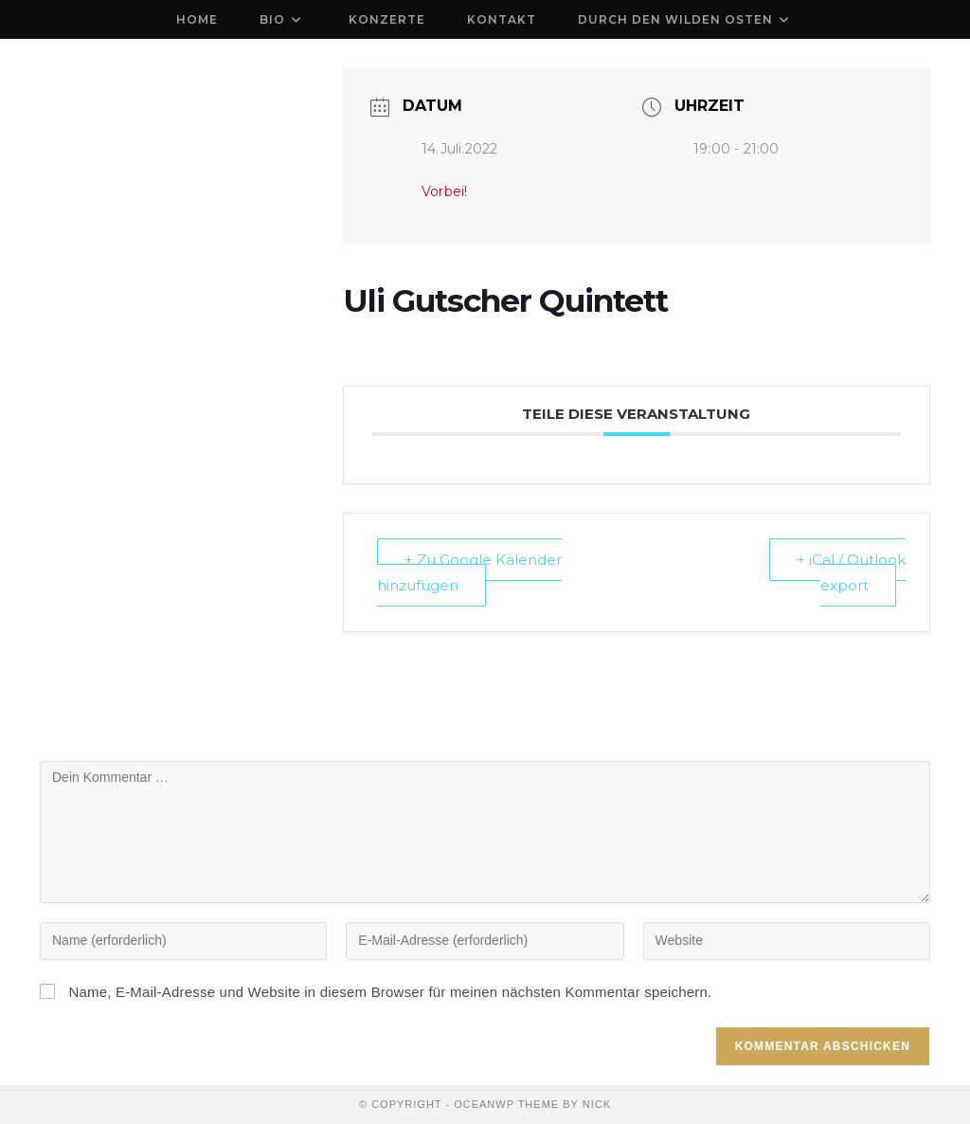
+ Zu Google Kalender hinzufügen (469, 572)
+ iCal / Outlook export (851, 572)
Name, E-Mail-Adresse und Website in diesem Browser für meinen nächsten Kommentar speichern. (389, 992)
